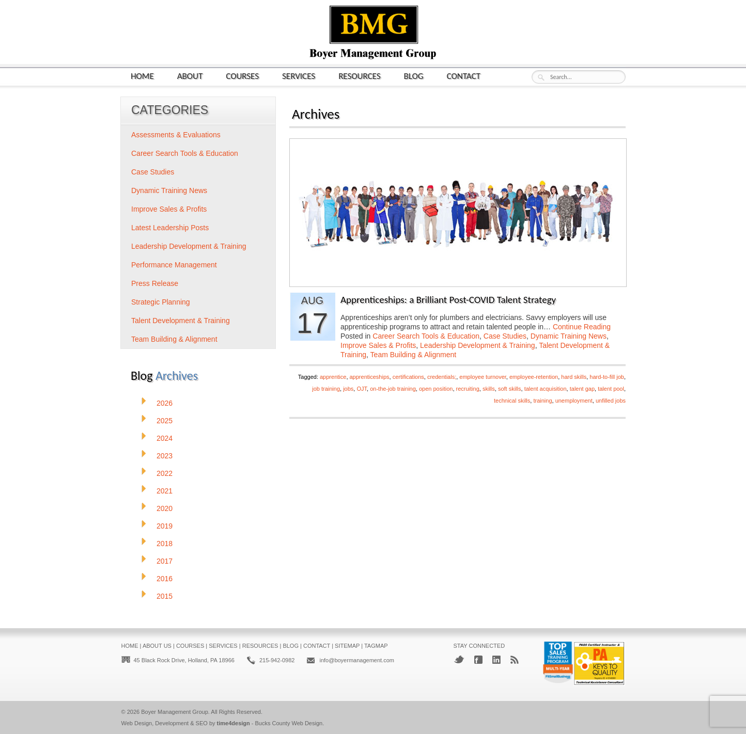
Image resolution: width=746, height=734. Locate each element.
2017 (165, 561)
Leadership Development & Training (477, 345)
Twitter (459, 659)
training (542, 400)
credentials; (441, 377)
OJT (361, 389)
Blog (414, 76)
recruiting (467, 389)
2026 (165, 403)
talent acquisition (545, 389)
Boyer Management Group (174, 712)
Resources (359, 76)
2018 (165, 543)
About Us (157, 646)
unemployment (574, 400)
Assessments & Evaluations (176, 135)
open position (436, 389)
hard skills (573, 377)
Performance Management (174, 265)
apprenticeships (370, 377)
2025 (165, 421)
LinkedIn (496, 660)
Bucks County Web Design (289, 723)
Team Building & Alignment (413, 354)
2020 (165, 508)
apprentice (333, 377)
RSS (514, 660)
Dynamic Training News (569, 336)
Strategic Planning (160, 302)
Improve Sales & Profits (378, 345)
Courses (242, 76)
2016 (165, 579)
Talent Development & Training (180, 320)
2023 (165, 456)
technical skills (512, 400)
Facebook (478, 660)
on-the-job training (393, 389)
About (190, 76)
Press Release (154, 283)
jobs (348, 389)
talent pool (611, 389)
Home (142, 76)
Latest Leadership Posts (170, 228)
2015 (165, 596)
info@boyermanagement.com (356, 660)
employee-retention (533, 377)
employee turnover (482, 377)
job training (326, 389)
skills (489, 389)
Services (298, 76)
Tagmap (376, 646)
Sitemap (347, 646)
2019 (165, 526)
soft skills (509, 389)
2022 (165, 473)
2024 (165, 438)
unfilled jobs (611, 400)
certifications (408, 377)
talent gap (582, 389)
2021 (165, 491)
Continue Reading (582, 327)
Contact (463, 76)
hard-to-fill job (606, 377)
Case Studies (505, 336)
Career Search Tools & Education (425, 336)
